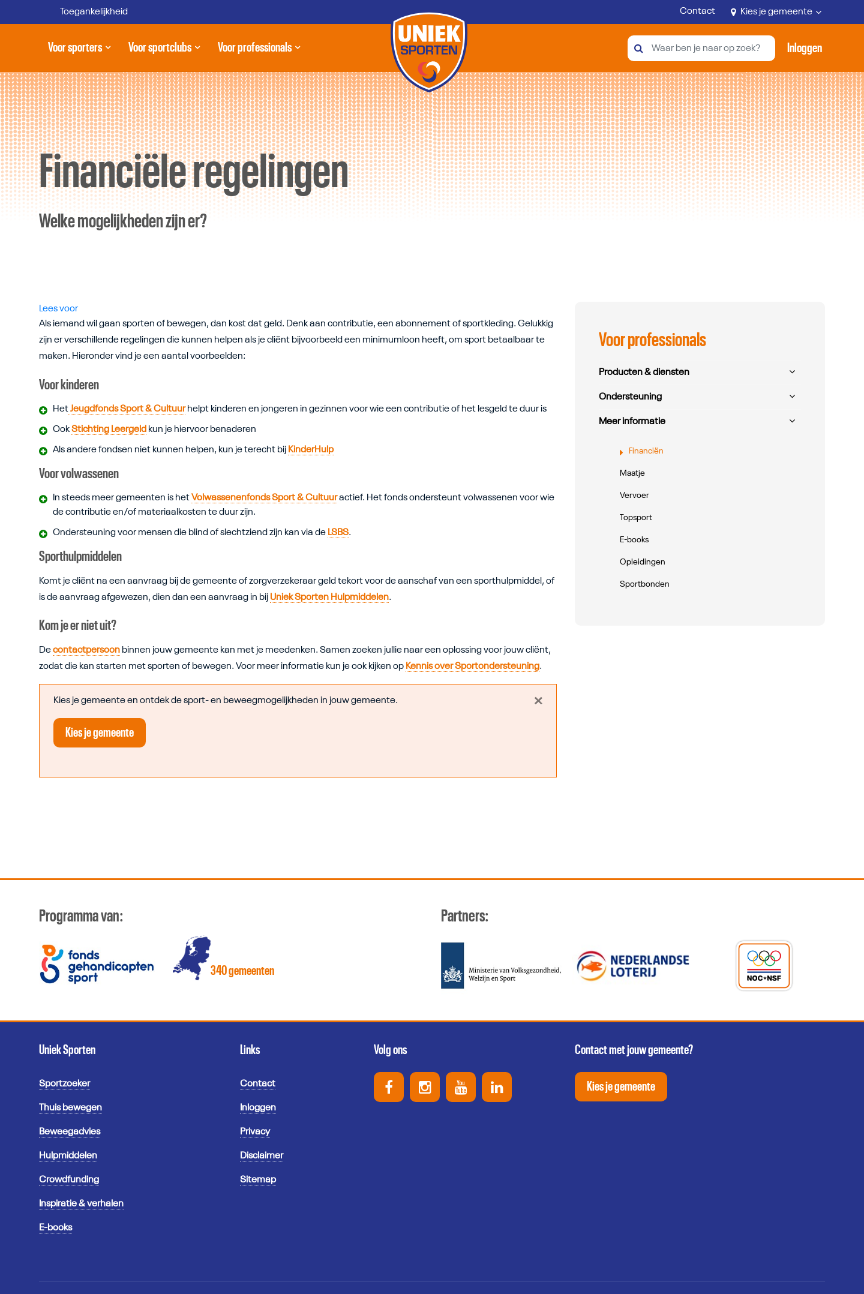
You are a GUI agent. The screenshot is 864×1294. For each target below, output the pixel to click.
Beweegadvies (69, 1132)
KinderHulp (311, 450)
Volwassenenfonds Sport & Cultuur (264, 498)
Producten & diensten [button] (644, 372)
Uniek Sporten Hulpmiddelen (329, 597)
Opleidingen (642, 562)
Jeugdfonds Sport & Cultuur (126, 409)
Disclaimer (261, 1156)
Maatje (632, 473)
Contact (697, 11)
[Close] (538, 700)
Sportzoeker (64, 1084)
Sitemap (258, 1180)
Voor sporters (77, 52)
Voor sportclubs (159, 52)
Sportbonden (645, 584)
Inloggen (258, 1108)
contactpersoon (86, 650)
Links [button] (250, 1049)
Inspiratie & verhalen (81, 1204)
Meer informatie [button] (632, 422)
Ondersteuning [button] (630, 397)
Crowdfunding (69, 1180)
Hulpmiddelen (68, 1156)
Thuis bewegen (70, 1108)
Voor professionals (254, 52)
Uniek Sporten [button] (67, 1049)
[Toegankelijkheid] (85, 12)
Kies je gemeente (776, 12)
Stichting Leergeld (108, 429)
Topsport (636, 518)
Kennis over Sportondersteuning (472, 666)
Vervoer (634, 495)
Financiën (646, 451)
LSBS (338, 533)
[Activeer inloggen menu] (804, 48)
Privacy (255, 1132)
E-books (634, 540)
